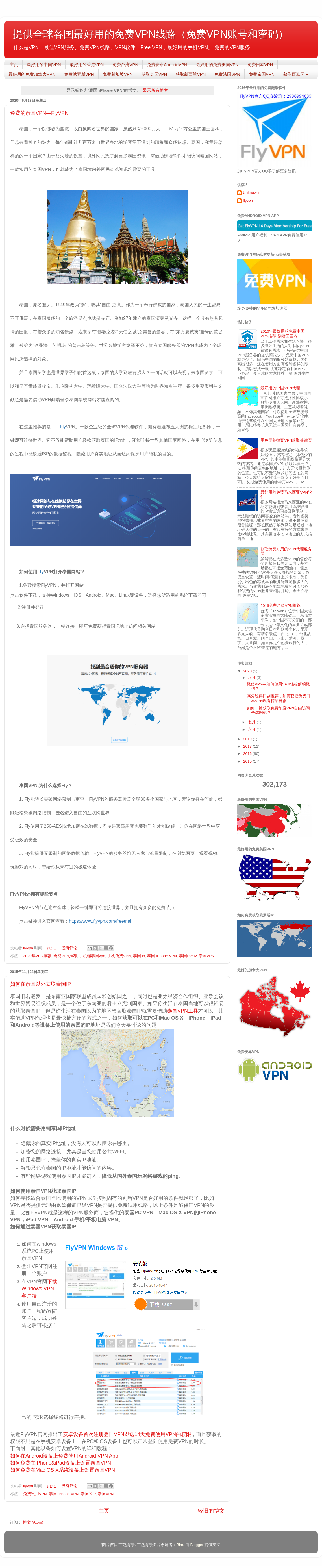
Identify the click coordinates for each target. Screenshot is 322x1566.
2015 (248, 761)
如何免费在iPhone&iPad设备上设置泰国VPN (60, 1463)
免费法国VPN (227, 74)
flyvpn (248, 200)
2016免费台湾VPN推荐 (280, 605)
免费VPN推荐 (65, 956)
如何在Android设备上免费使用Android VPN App (64, 1456)
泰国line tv (188, 956)
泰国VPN (206, 956)
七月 (252, 722)
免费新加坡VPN (118, 74)
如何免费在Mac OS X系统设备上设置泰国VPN (62, 1470)
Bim (180, 1545)
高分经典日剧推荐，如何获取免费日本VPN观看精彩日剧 (278, 698)
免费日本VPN (260, 64)
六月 (252, 729)
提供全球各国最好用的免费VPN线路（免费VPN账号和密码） (150, 34)
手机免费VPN (119, 956)
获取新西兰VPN (191, 74)
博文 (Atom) (33, 1522)
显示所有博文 (155, 90)
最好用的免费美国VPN (217, 64)
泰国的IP (88, 1494)
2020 (248, 671)
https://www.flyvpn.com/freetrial (100, 921)
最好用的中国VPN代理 (280, 388)
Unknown (251, 192)
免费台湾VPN (125, 64)
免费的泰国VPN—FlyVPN (39, 113)
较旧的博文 (211, 1511)
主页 (14, 64)
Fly (63, 426)
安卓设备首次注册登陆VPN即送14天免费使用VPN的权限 (127, 1434)
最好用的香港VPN (87, 64)
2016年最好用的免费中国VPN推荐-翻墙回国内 (282, 333)
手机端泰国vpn (92, 956)
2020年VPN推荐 (37, 956)
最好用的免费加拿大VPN (31, 74)
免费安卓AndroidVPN (167, 64)
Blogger (196, 1545)
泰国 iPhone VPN (162, 956)
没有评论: (71, 948)
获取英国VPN (154, 74)
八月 (252, 678)
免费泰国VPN (262, 74)
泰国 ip (139, 956)
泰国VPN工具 (182, 1011)
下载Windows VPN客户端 (39, 1288)
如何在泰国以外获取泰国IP (40, 984)
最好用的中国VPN (44, 64)
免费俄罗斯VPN (79, 74)
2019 (248, 739)
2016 (248, 753)
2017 (248, 746)
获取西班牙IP (295, 74)
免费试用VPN (35, 1494)
